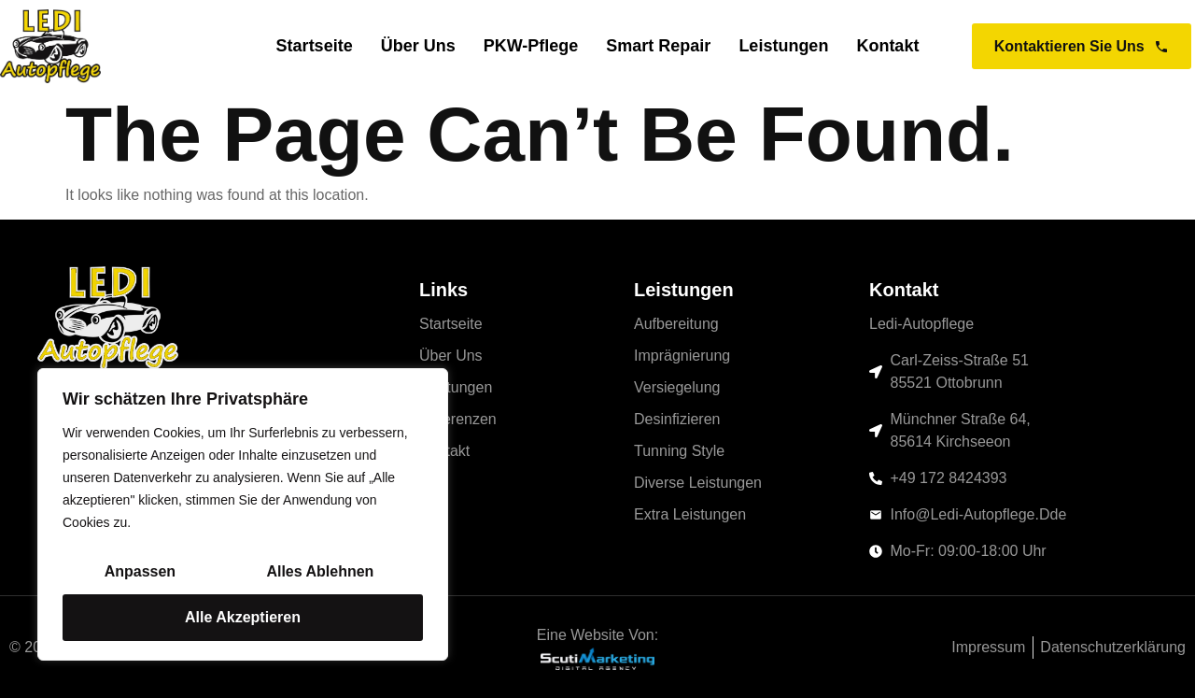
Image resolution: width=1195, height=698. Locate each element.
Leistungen (783, 46)
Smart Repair (658, 46)
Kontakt (887, 46)
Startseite (314, 46)
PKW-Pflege (531, 46)
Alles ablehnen (319, 571)
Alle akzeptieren (243, 617)
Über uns (418, 46)
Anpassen (140, 571)
